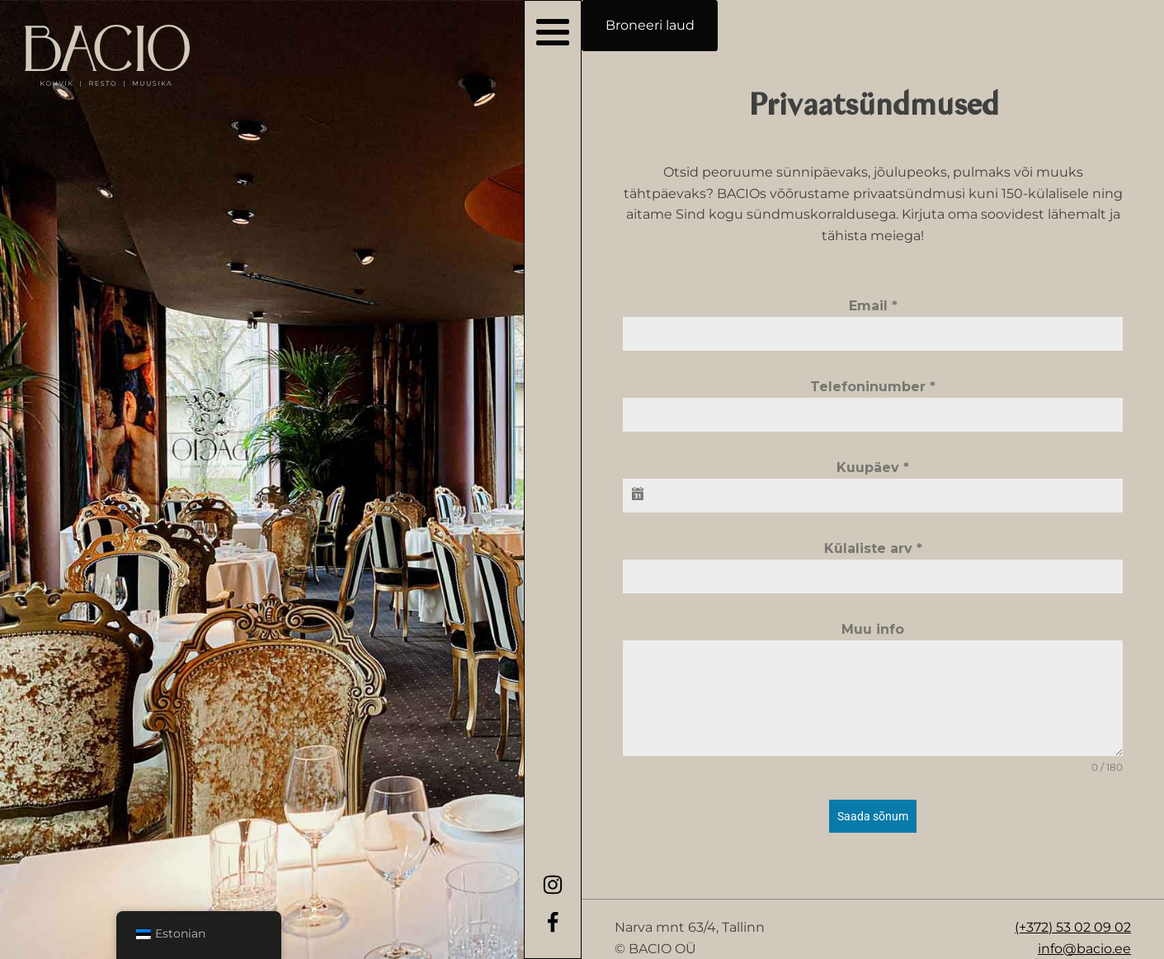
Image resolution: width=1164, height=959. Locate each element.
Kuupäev (872, 467)
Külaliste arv (873, 548)
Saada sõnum (872, 816)
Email (873, 306)
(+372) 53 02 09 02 (1073, 927)
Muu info (872, 629)
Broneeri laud (650, 25)
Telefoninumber (872, 386)
